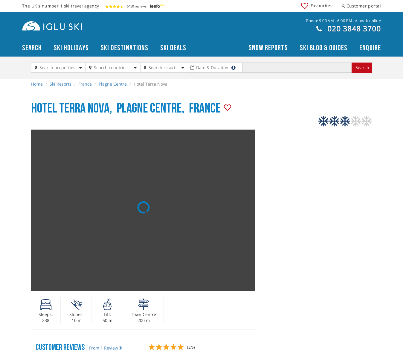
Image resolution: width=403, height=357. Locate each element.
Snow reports (268, 48)
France (85, 84)
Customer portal (361, 6)
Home (37, 84)
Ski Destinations (124, 48)
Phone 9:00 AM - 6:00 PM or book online (343, 20)
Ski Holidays (71, 48)
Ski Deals (173, 48)
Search (32, 48)
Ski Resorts (60, 84)
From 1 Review (105, 348)
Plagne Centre (113, 84)
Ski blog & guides (323, 48)
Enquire (370, 48)
